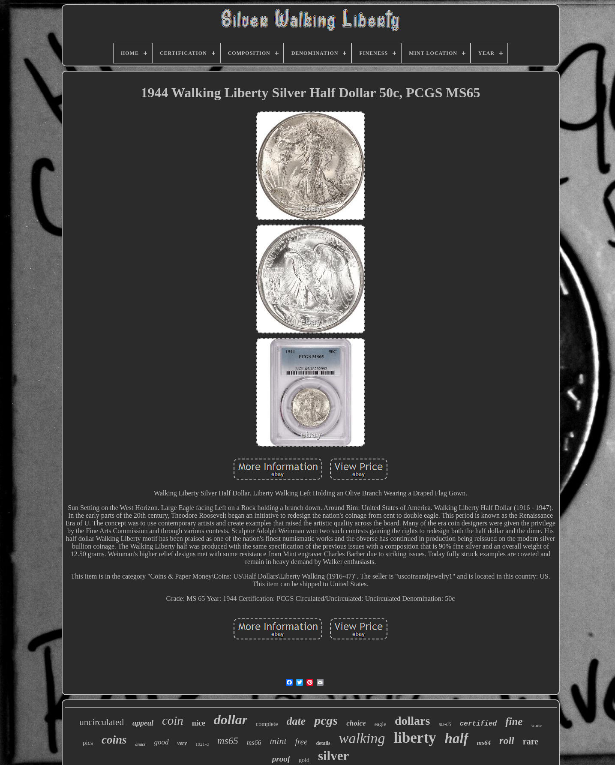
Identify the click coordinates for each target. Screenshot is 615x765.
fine (513, 721)
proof (281, 758)
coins (114, 739)
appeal (142, 723)
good (161, 742)
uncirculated (101, 722)
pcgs (326, 720)
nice (198, 723)
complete (267, 724)
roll (506, 740)
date (296, 721)
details (323, 743)
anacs (140, 744)
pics (88, 742)
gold (304, 760)
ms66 (254, 742)
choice (356, 723)
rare (530, 741)
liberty (414, 737)
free (301, 741)
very (182, 743)
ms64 (484, 742)
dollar (230, 719)
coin (172, 720)
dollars (412, 720)
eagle (380, 724)
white (536, 725)
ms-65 (444, 724)
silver (333, 755)
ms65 (227, 740)
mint (278, 740)
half (456, 738)
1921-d (202, 744)
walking (362, 738)
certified (478, 724)
